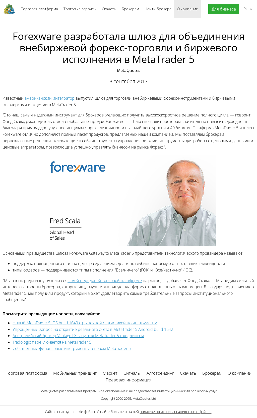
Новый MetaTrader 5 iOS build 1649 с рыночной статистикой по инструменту (85, 323)
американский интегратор (50, 98)
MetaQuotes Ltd (144, 398)
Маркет (110, 373)
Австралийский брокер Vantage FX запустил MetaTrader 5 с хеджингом (78, 335)
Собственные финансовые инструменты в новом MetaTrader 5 (72, 348)
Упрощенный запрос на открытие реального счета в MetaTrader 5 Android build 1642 (93, 329)
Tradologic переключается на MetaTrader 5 (52, 342)
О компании (187, 8)
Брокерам (130, 8)
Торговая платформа (39, 8)
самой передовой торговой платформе (105, 280)
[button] (222, 9)
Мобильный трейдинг (75, 373)
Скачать (109, 8)
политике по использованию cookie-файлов (176, 411)
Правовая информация (129, 380)
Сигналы (132, 373)
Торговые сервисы (79, 8)
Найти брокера (158, 8)
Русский (245, 8)
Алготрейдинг (160, 373)
